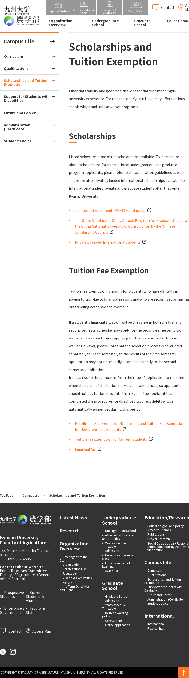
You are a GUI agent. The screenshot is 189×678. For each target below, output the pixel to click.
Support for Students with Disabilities (27, 98)
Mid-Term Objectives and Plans (74, 588)
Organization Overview (60, 22)
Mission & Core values (77, 578)
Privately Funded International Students (108, 242)
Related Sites (156, 628)
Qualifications (16, 68)
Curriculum (13, 56)
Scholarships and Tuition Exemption (25, 82)
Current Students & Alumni (35, 596)
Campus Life (19, 41)
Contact (11, 630)
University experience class (117, 557)
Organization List (74, 569)
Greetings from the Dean (73, 558)
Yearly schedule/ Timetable (114, 544)
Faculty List (70, 573)
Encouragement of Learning (116, 564)
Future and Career (20, 112)
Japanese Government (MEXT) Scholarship (110, 210)
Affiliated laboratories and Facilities (118, 537)
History (67, 582)
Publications (155, 534)
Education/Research (166, 517)
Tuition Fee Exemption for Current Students (111, 439)
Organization (71, 564)
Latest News (73, 517)
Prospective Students (12, 594)
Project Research (158, 539)
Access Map (38, 630)
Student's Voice (18, 140)
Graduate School (142, 22)
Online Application (117, 625)
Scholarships (113, 620)
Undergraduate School (105, 22)
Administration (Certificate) (17, 126)
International (159, 615)
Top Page (6, 495)
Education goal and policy (165, 526)
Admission (112, 550)
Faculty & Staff (35, 610)
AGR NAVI (111, 570)
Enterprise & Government (12, 610)
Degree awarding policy (115, 614)
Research (70, 530)
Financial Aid (85, 449)
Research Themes (159, 530)
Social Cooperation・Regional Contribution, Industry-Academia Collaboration (166, 546)
